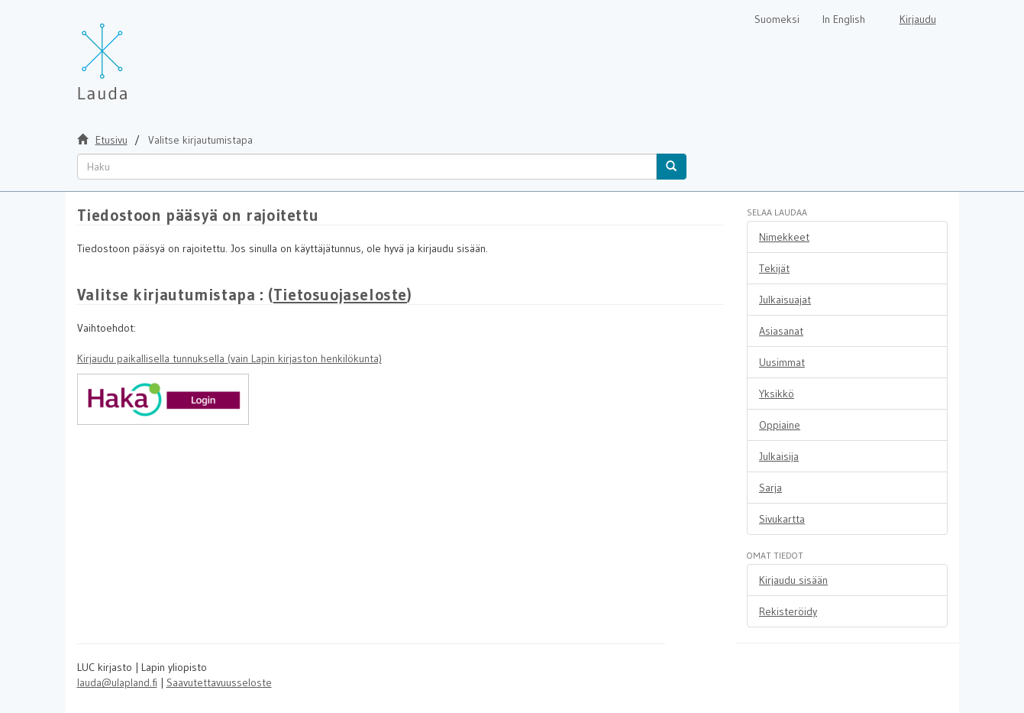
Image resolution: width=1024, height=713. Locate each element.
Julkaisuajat (785, 299)
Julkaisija (779, 456)
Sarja (770, 487)
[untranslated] (367, 167)
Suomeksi (776, 19)
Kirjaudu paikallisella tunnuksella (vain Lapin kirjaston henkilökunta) (229, 358)
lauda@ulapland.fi (117, 682)
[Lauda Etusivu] (134, 53)
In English (843, 19)
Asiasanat (781, 331)
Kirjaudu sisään (793, 580)
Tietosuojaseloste (340, 295)
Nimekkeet (784, 237)
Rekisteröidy (788, 611)
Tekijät (774, 268)
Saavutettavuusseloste (219, 682)
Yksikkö (776, 393)
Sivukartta (782, 519)
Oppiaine (779, 425)
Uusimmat (782, 362)
